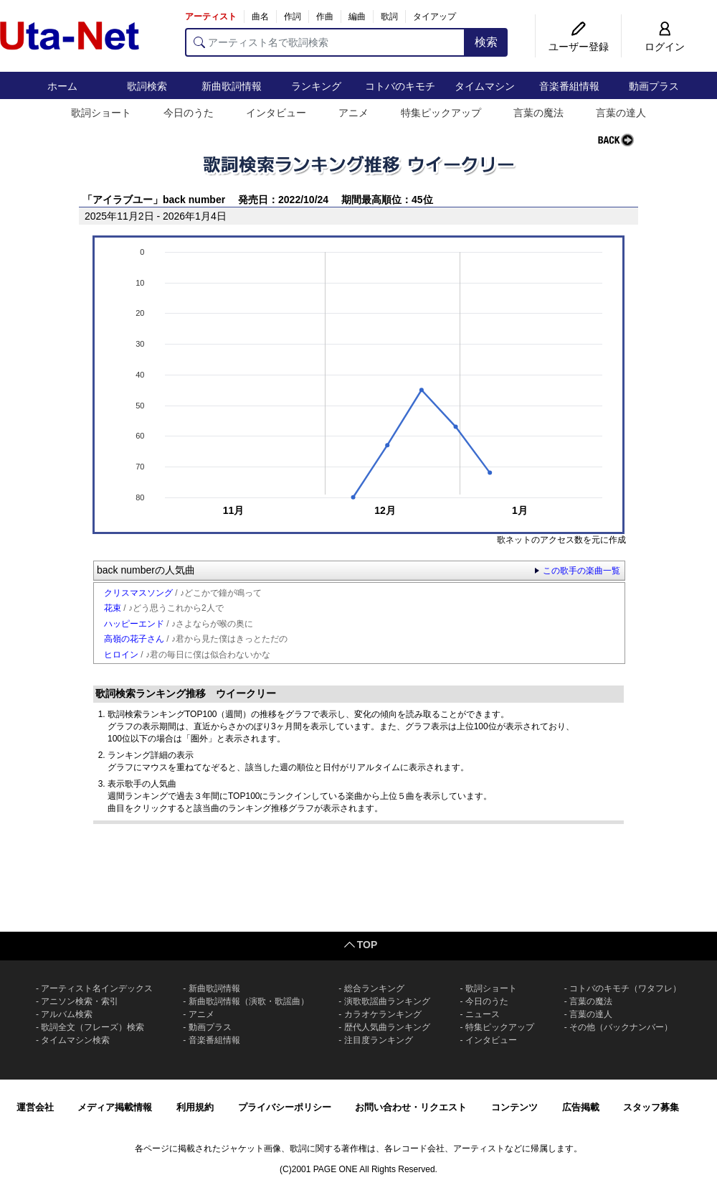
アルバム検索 (66, 1014)
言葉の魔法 (538, 112)
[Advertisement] (358, 878)
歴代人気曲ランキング (387, 1027)
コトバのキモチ (400, 86)
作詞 (292, 16)
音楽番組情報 (569, 86)
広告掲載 (580, 1107)
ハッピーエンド (134, 624)
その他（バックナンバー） (621, 1027)
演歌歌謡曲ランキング (387, 1001)
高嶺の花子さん (134, 639)
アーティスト (211, 16)
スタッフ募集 (651, 1107)
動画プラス (654, 86)
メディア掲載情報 (114, 1107)
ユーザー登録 (579, 46)
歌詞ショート (101, 112)
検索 (486, 42)
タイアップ (434, 16)
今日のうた (188, 112)
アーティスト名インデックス (97, 988)
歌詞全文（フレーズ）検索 (92, 1027)
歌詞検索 (147, 86)
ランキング (316, 86)
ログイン (665, 46)
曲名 (260, 16)
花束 (112, 608)
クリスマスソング (138, 593)
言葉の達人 (621, 112)
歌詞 (389, 16)
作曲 (324, 16)
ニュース (482, 1014)
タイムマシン (485, 86)
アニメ (353, 112)
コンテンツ (514, 1107)
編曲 (357, 16)
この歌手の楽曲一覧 (581, 571)
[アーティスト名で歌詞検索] (325, 42)
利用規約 (195, 1107)
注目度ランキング (378, 1040)
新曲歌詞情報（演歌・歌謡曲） (249, 1001)
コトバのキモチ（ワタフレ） (625, 988)
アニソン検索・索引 (79, 1001)
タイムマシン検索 (75, 1040)
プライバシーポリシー (284, 1107)
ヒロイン (121, 655)
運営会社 (35, 1107)
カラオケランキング (383, 1014)
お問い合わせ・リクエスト (411, 1107)
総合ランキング (374, 988)
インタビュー (276, 112)
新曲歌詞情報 (231, 86)
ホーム (62, 86)
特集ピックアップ (441, 112)
